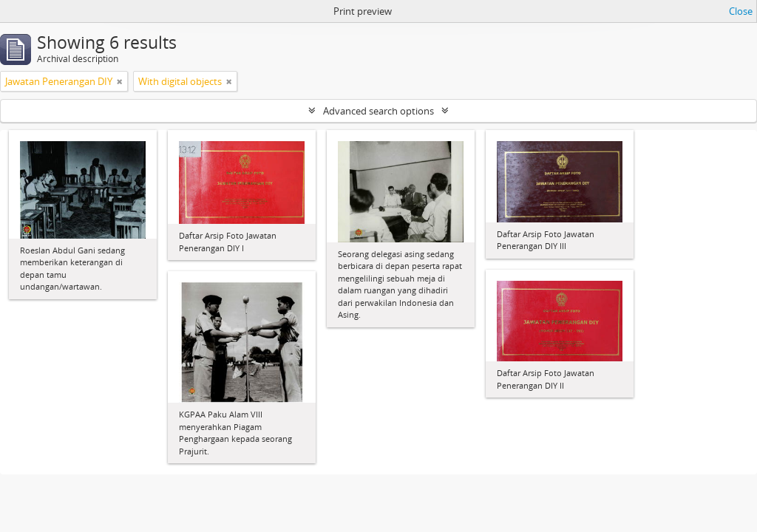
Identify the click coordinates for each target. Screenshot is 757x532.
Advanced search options (378, 110)
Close (741, 11)
